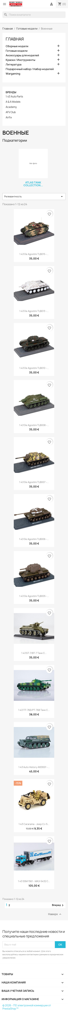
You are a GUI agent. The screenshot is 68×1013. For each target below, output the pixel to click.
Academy (11, 107)
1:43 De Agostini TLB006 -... (34, 539)
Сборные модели (17, 46)
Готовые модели (17, 51)
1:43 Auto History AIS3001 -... (34, 767)
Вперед (58, 905)
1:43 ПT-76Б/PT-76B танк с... (34, 710)
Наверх (55, 914)
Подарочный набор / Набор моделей (30, 69)
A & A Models (13, 101)
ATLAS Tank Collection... (33, 184)
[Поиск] (34, 14)
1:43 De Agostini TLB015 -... (34, 254)
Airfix (9, 117)
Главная (15, 39)
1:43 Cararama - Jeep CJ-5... (34, 824)
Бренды (11, 92)
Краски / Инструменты (20, 60)
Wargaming (13, 73)
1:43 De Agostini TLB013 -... (34, 311)
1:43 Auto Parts (14, 96)
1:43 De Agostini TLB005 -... (34, 596)
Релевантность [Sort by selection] (34, 196)
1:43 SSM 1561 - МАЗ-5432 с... (34, 881)
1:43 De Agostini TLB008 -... (34, 425)
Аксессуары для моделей (22, 55)
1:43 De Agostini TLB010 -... (34, 368)
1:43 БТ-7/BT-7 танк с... (34, 653)
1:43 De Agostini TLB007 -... (34, 482)
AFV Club (11, 112)
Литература (13, 64)
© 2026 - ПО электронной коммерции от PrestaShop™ (26, 1007)
